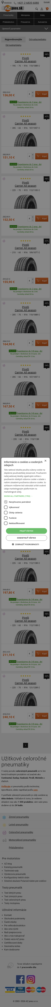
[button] (25, 496)
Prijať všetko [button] (26, 530)
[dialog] (25, 503)
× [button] (45, 461)
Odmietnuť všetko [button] (26, 538)
